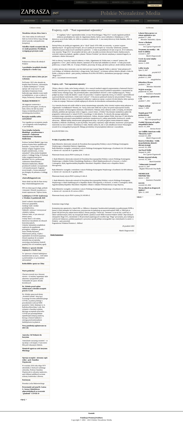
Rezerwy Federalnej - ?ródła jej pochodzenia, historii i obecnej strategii (149, 143)
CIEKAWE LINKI (77, 21)
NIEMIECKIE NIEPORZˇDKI (144, 175)
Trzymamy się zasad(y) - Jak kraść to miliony (149, 51)
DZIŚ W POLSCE (153, 21)
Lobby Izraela (144, 68)
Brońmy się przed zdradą (148, 157)
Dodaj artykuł (155, 5)
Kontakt (91, 413)
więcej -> (23, 400)
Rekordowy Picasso (146, 82)
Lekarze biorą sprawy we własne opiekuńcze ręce (148, 34)
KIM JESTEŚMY (29, 21)
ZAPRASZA (99, 2)
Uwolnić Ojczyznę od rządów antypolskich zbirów (149, 123)
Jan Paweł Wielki (145, 150)
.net (81, 2)
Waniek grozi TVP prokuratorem (145, 114)
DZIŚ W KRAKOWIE (132, 21)
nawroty (142, 183)
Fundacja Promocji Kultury (91, 418)
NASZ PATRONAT (110, 21)
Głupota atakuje (145, 106)
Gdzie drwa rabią (145, 75)
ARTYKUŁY (46, 21)
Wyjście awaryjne (145, 89)
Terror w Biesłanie (145, 42)
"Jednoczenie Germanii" (148, 164)
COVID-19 (60, 21)
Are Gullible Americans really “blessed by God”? (149, 133)
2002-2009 (93, 21)
